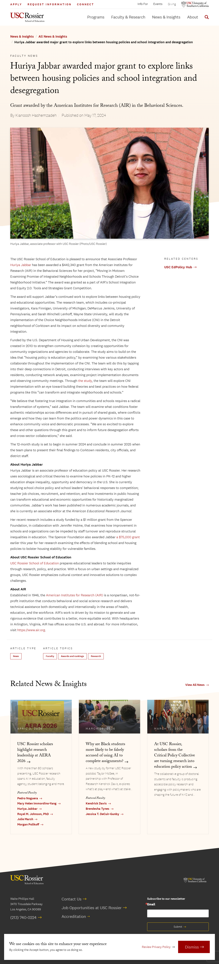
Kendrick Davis (96, 803)
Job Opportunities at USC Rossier (92, 907)
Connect (85, 4)
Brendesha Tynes (97, 809)
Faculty (50, 656)
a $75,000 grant (128, 537)
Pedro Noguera (27, 798)
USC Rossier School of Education (34, 563)
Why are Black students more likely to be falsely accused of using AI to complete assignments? (105, 753)
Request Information (50, 4)
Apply (16, 4)
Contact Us (71, 899)
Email (151, 904)
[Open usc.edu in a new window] (195, 4)
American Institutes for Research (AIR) (74, 595)
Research (96, 656)
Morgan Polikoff (28, 824)
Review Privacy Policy (156, 947)
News (16, 656)
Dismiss (192, 947)
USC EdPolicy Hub (178, 267)
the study (85, 381)
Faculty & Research (128, 17)
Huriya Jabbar (20, 265)
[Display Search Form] (206, 18)
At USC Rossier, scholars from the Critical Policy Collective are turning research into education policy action (174, 756)
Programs (95, 17)
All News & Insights (52, 37)
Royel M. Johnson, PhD (33, 814)
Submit (178, 926)
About (192, 17)
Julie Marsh (25, 819)
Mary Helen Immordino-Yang (36, 803)
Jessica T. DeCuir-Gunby (102, 814)
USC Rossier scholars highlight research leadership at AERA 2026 (35, 753)
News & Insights (166, 17)
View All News (195, 685)
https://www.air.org (31, 630)
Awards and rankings (72, 656)
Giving (172, 4)
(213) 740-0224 (23, 917)
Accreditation (74, 916)
